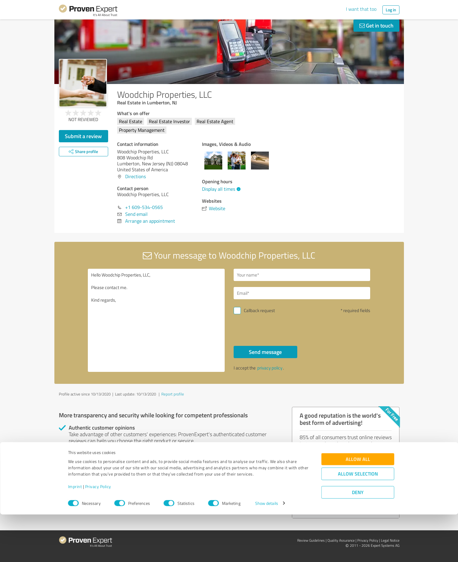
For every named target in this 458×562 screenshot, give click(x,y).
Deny (358, 539)
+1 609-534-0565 (144, 207)
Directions (135, 176)
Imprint (75, 534)
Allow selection (358, 521)
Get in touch (376, 25)
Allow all (358, 506)
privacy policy (269, 368)
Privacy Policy (98, 534)
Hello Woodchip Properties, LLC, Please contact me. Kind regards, (156, 320)
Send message (265, 352)
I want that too (361, 9)
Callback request (259, 310)
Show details (266, 551)
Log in (391, 10)
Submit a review (83, 136)
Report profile (172, 394)
